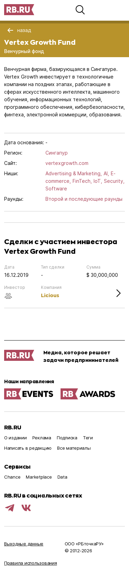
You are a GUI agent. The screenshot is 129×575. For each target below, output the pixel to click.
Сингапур (56, 153)
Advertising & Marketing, (73, 173)
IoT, (98, 181)
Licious (50, 295)
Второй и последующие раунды (83, 199)
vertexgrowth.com (66, 163)
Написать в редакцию (28, 448)
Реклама (41, 437)
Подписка (67, 437)
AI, (106, 173)
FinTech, (82, 181)
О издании (15, 437)
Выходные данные (23, 543)
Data (62, 477)
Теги (88, 437)
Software (56, 188)
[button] (80, 9)
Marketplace (39, 477)
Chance (12, 477)
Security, (114, 181)
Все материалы (74, 448)
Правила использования (30, 563)
